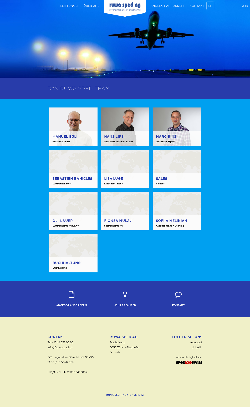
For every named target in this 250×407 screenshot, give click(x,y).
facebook (196, 342)
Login (245, 6)
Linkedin (196, 347)
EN (210, 5)
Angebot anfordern (168, 5)
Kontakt (197, 5)
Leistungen (70, 5)
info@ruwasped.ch (60, 347)
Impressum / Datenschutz (125, 395)
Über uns (91, 5)
